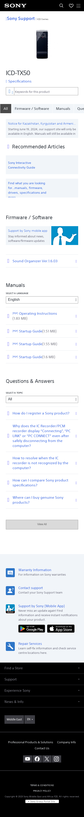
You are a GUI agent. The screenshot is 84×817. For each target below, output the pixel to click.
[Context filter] (10, 91)
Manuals (63, 108)
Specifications (20, 81)
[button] (42, 668)
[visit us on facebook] (37, 759)
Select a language (17, 293)
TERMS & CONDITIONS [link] (42, 785)
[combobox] (42, 91)
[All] (5, 108)
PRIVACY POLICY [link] (42, 791)
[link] (14, 719)
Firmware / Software (32, 108)
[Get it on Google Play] (32, 628)
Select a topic (14, 392)
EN (28, 719)
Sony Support (20, 18)
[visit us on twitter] (47, 759)
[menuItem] (71, 5)
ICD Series (42, 19)
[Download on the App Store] (61, 628)
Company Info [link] (66, 742)
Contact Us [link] (42, 748)
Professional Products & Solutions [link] (30, 742)
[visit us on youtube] (27, 759)
